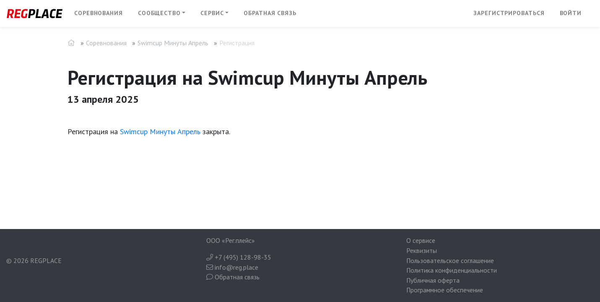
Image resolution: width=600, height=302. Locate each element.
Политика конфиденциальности (451, 270)
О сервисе (420, 240)
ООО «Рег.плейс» (230, 240)
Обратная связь (270, 13)
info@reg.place (232, 267)
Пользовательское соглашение (450, 260)
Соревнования (98, 13)
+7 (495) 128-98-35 (238, 257)
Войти (571, 13)
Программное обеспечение (444, 290)
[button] (162, 13)
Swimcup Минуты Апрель (173, 43)
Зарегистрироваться (508, 13)
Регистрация (237, 43)
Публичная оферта (433, 280)
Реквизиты (421, 250)
